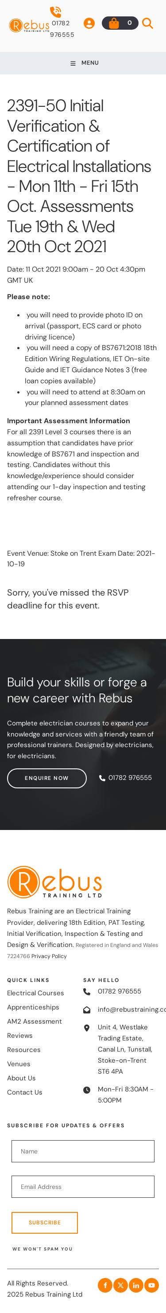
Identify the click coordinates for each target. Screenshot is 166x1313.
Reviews (20, 1035)
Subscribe (45, 1222)
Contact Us (24, 1092)
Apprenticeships (33, 1007)
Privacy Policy (49, 956)
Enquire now (29, 773)
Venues (19, 1064)
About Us (21, 1078)
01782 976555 (62, 23)
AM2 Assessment (34, 1021)
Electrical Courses (35, 993)
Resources (24, 1049)
